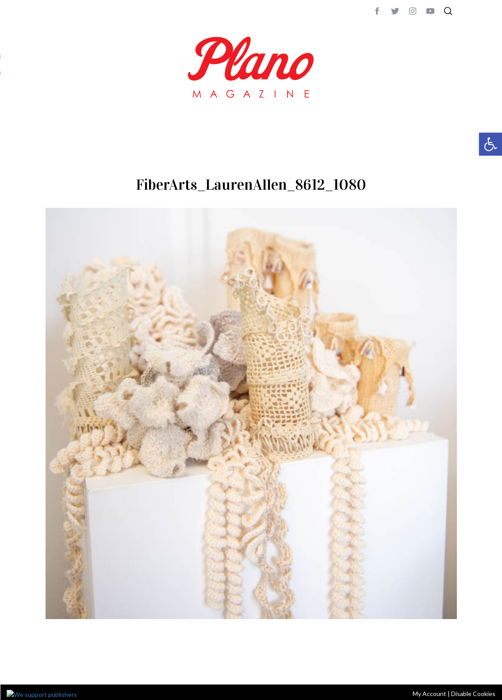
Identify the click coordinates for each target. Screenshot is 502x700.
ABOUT (55, 665)
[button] (490, 144)
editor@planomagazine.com (311, 665)
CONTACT (81, 665)
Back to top (432, 666)
